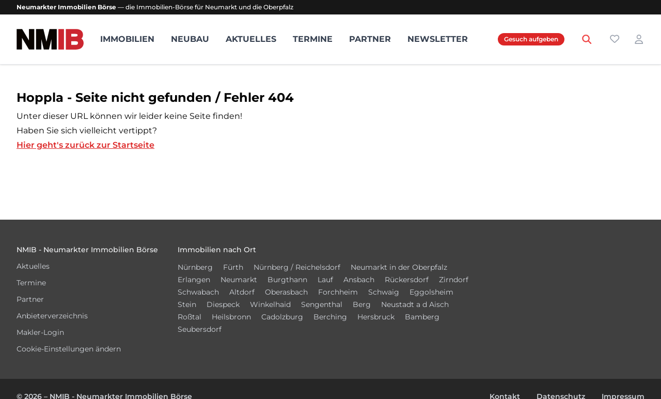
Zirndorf (453, 279)
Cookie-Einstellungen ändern (69, 349)
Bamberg (422, 316)
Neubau (190, 39)
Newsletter (437, 39)
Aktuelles (251, 39)
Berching (330, 316)
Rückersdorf (407, 279)
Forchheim (338, 292)
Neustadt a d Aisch (415, 304)
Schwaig (383, 292)
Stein (187, 304)
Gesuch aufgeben (531, 39)
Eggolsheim (431, 292)
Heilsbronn (231, 316)
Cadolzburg (282, 316)
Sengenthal (321, 304)
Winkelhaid (270, 304)
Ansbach (358, 279)
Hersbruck (376, 316)
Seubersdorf (200, 329)
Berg (362, 304)
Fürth (233, 267)
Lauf (325, 279)
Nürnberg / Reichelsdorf (297, 267)
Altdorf (242, 292)
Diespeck (223, 304)
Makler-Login (40, 332)
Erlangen (194, 279)
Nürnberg (195, 267)
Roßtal (189, 316)
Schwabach (198, 292)
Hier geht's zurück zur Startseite (85, 145)
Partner (370, 39)
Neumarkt (239, 279)
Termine (313, 39)
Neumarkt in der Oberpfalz (399, 267)
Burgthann (287, 279)
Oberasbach (286, 292)
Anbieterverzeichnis (52, 315)
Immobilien (127, 39)
